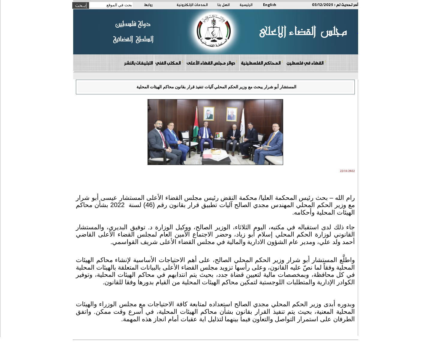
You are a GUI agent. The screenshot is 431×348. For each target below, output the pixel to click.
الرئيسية (246, 4)
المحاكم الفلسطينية (262, 62)
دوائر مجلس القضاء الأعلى (212, 62)
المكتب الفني (169, 62)
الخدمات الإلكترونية (192, 4)
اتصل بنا (223, 4)
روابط (148, 4)
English (269, 4)
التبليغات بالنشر (138, 63)
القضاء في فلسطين (306, 62)
